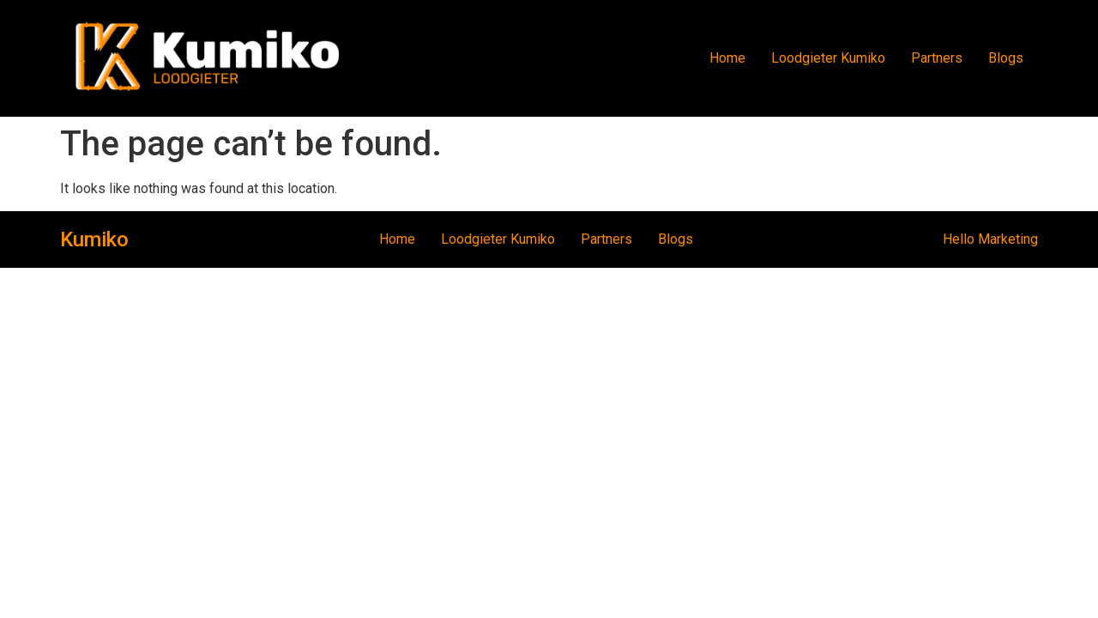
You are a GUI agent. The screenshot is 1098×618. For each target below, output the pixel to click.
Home (727, 58)
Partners (936, 58)
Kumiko (94, 239)
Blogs (1005, 58)
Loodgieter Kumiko (828, 58)
